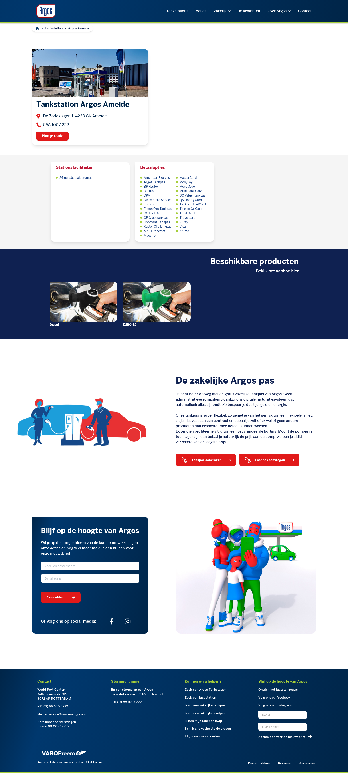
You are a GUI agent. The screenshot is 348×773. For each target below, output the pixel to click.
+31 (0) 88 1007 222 (52, 706)
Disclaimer (285, 763)
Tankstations (177, 11)
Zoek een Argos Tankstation (205, 690)
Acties (201, 11)
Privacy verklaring (259, 763)
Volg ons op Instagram (275, 705)
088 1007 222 (56, 125)
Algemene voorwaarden (202, 736)
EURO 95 (129, 324)
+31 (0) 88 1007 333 (126, 702)
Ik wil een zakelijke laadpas (205, 713)
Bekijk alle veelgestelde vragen (208, 729)
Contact (305, 11)
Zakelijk (222, 11)
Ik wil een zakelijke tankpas (205, 705)
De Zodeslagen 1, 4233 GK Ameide (75, 116)
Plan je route (52, 136)
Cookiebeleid (307, 763)
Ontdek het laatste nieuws (278, 690)
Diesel (54, 324)
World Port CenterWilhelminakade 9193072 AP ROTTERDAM (54, 694)
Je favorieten (249, 11)
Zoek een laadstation (200, 697)
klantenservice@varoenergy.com (61, 714)
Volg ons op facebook (274, 697)
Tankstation (54, 28)
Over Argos (279, 11)
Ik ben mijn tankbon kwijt (203, 721)
